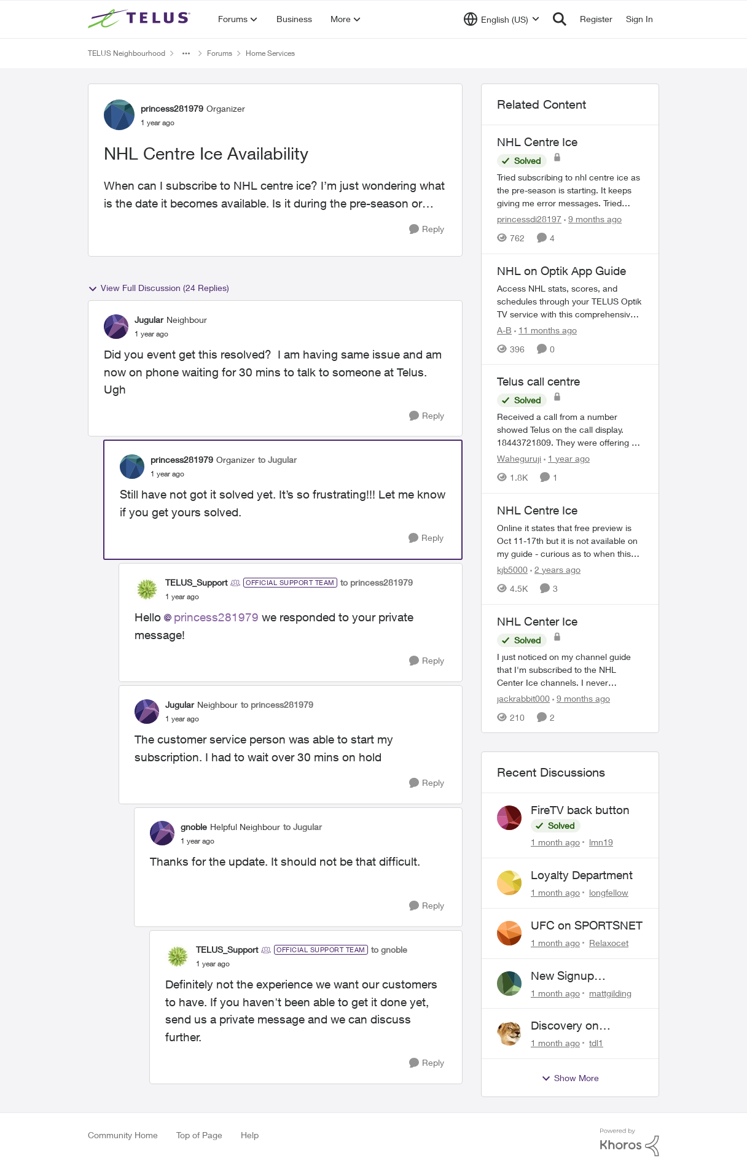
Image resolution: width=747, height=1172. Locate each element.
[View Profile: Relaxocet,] (509, 933)
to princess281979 (376, 582)
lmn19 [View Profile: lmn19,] (601, 842)
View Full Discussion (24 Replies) (158, 287)
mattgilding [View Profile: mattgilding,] (610, 992)
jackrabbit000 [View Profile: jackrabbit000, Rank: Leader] (523, 698)
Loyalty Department (582, 875)
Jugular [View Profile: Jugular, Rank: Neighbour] (149, 319)
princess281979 (216, 617)
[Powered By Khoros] (629, 1142)
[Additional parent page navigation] (186, 53)
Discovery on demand (565, 1026)
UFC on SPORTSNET (587, 925)
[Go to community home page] (141, 19)
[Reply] (427, 229)
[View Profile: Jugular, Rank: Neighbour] (116, 326)
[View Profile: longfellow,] (509, 883)
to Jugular (277, 459)
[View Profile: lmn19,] (509, 817)
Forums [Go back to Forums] (219, 53)
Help (250, 1135)
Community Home (123, 1135)
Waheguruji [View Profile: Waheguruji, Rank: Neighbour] (519, 458)
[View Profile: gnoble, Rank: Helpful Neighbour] (162, 833)
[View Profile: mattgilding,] (509, 983)
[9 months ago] (593, 218)
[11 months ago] (545, 329)
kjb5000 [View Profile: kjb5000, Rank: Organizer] (512, 569)
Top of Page (199, 1135)
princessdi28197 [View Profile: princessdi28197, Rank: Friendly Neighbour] (529, 219)
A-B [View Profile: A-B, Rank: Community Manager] (504, 329)
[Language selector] (501, 19)
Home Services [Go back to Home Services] (270, 53)
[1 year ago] (567, 458)
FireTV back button (580, 810)
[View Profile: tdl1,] (509, 1033)
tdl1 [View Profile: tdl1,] (596, 1043)
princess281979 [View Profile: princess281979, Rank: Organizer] (172, 108)
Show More (570, 1078)
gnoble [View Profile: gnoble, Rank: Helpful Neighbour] (194, 826)
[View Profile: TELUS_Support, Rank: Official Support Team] (147, 589)
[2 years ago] (555, 569)
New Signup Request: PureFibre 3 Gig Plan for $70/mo (585, 976)
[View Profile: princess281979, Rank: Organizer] (119, 114)
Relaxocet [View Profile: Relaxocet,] (608, 942)
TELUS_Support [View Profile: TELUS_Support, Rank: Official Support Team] (196, 582)
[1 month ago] (555, 842)
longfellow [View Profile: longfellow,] (608, 892)
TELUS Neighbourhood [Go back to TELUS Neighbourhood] (126, 53)
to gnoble (389, 949)
